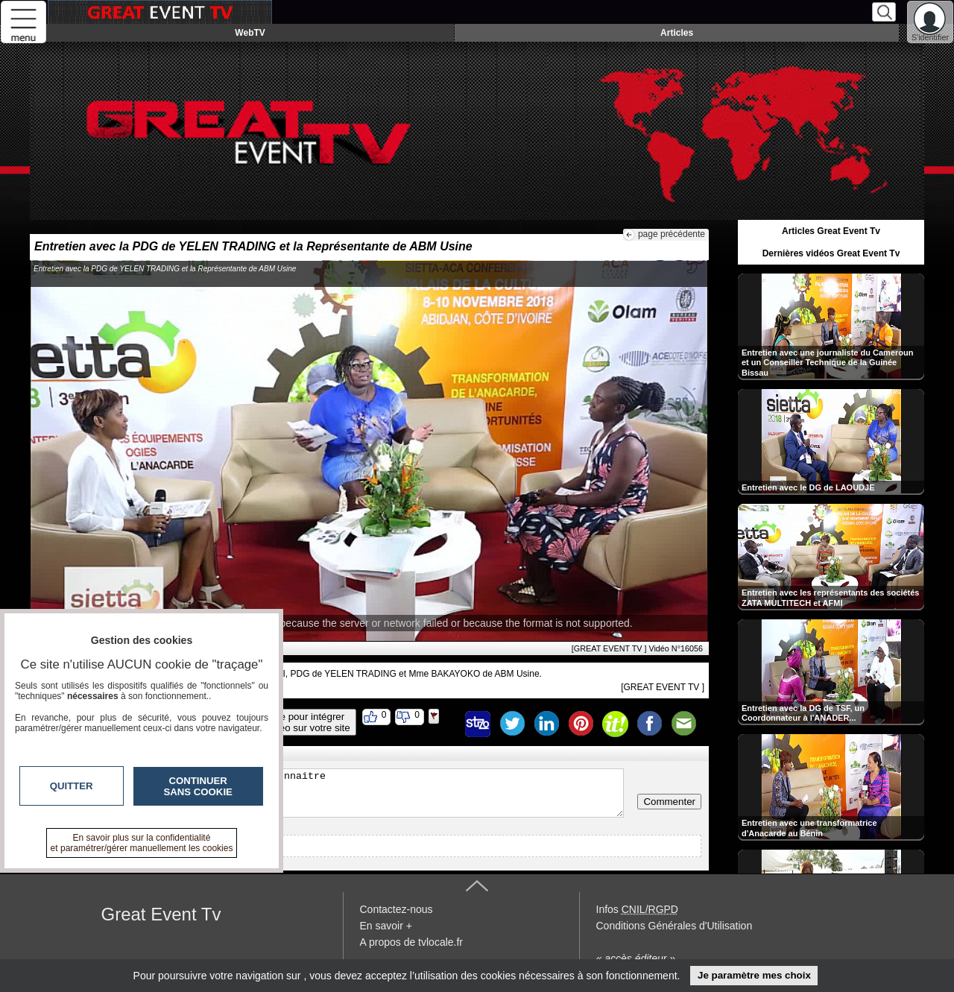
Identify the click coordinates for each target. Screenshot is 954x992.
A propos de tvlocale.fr (412, 942)
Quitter (71, 786)
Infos (637, 909)
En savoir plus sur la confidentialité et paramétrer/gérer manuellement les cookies (142, 843)
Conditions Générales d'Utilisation (674, 926)
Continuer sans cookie (198, 786)
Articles (676, 33)
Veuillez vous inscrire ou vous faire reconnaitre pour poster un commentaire (330, 793)
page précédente (671, 234)
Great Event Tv (161, 914)
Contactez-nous (396, 909)
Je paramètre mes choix (754, 975)
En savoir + (386, 926)
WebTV (250, 33)
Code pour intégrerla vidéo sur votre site (303, 722)
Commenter (669, 801)
